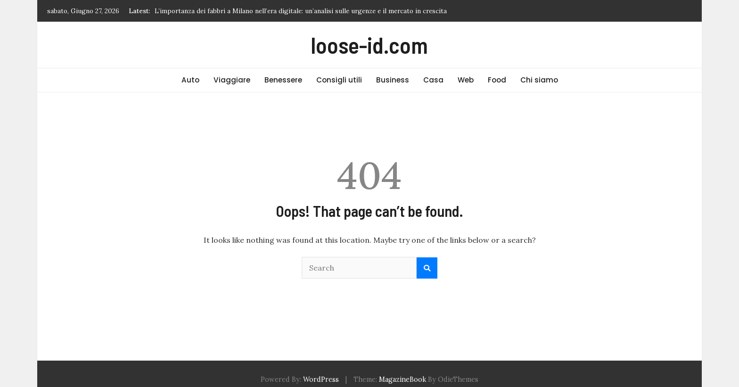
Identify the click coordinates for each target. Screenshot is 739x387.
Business (392, 80)
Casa (433, 80)
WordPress (321, 379)
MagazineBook (402, 379)
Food (497, 80)
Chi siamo (539, 80)
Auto (190, 80)
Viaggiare (231, 80)
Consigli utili (339, 80)
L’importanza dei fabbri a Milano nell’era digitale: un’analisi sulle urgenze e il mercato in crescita (301, 11)
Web (466, 80)
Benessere (283, 80)
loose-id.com (369, 44)
